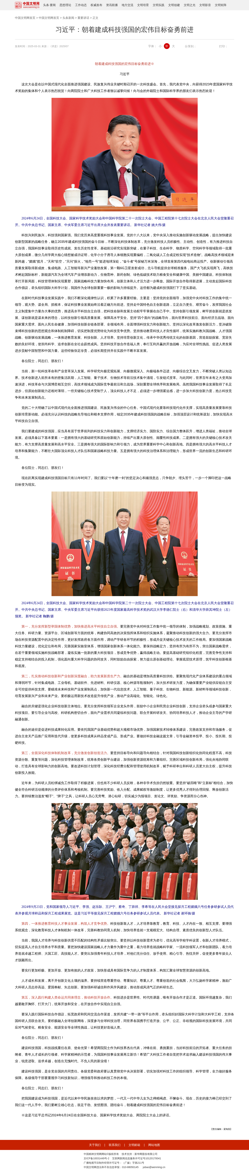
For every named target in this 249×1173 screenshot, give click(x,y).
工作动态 (81, 5)
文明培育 (143, 5)
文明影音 (205, 5)
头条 (46, 5)
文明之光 (189, 5)
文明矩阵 (221, 5)
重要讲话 (83, 17)
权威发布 (96, 5)
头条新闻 (68, 17)
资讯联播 (112, 5)
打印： (223, 46)
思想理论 (65, 5)
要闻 (53, 5)
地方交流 (127, 5)
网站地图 (154, 1144)
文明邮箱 (134, 1144)
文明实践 (158, 5)
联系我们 (114, 1144)
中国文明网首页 (25, 17)
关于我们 (95, 1144)
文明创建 (174, 5)
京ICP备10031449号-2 (96, 1158)
